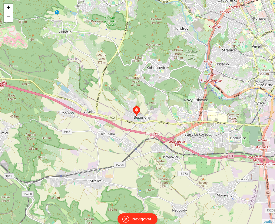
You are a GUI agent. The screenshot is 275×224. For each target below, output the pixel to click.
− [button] (8, 17)
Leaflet (268, 216)
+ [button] (8, 8)
